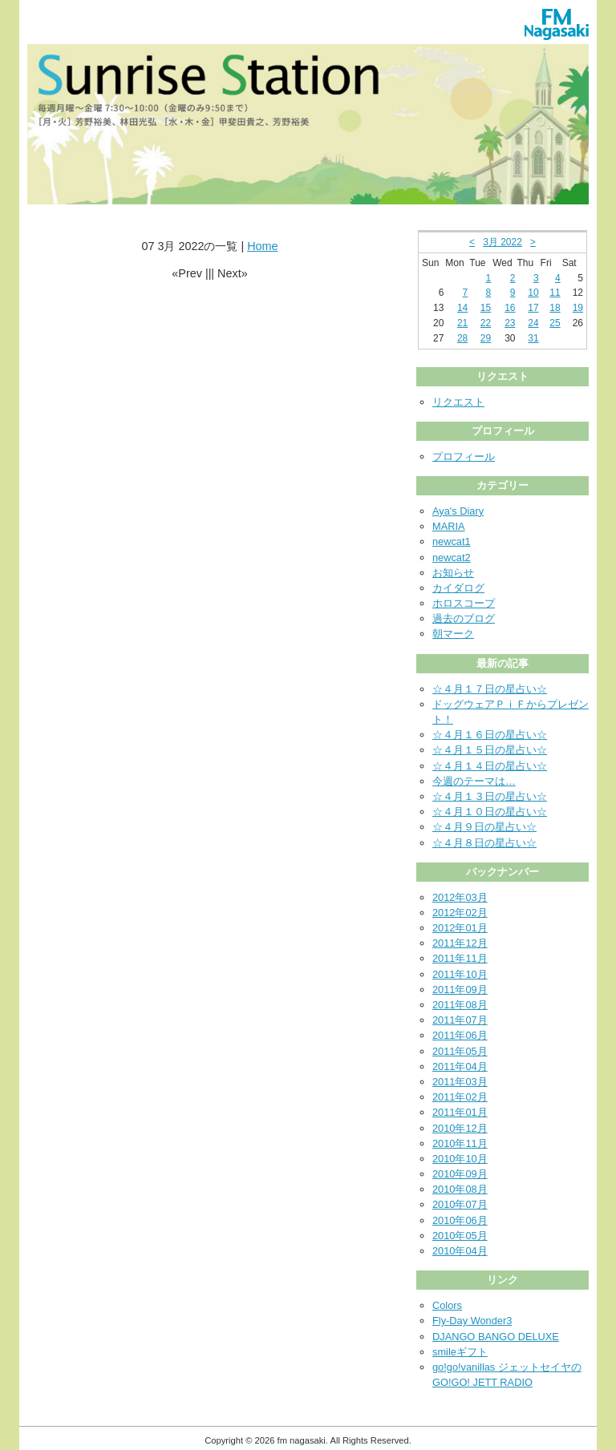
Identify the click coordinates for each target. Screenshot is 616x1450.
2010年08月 (460, 1189)
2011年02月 (460, 1097)
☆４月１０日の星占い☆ (489, 812)
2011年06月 (460, 1035)
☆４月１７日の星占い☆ (489, 689)
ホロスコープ (463, 603)
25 (554, 323)
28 (462, 338)
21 (462, 323)
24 (533, 323)
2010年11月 (460, 1143)
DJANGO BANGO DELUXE (495, 1337)
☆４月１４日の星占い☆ (489, 766)
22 (485, 323)
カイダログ (458, 588)
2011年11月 (460, 958)
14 (462, 307)
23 (510, 323)
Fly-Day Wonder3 (472, 1321)
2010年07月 (460, 1204)
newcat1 (451, 541)
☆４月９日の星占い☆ (484, 827)
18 (554, 307)
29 (485, 338)
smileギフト (460, 1352)
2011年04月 (460, 1066)
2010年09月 (460, 1174)
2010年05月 (460, 1236)
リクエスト (458, 402)
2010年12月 (460, 1128)
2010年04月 (460, 1251)
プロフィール (463, 456)
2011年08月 (460, 1005)
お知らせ (453, 573)
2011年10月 (460, 974)
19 (578, 307)
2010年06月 (460, 1220)
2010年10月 (460, 1159)
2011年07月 (460, 1020)
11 (554, 292)
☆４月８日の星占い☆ (484, 843)
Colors (447, 1305)
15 (485, 307)
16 (510, 307)
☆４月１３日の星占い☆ (489, 796)
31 (533, 338)
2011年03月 (460, 1082)
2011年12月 (460, 943)
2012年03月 (460, 897)
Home (262, 246)
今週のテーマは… (474, 781)
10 (533, 292)
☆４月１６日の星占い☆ (489, 735)
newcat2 (451, 557)
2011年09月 (460, 989)
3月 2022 (502, 242)
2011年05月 (460, 1051)
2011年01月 (460, 1112)
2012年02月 (460, 913)
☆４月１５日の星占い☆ (489, 750)
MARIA (448, 526)
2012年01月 (460, 928)
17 (533, 307)
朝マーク (453, 634)
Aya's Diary (458, 511)
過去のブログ (463, 618)
